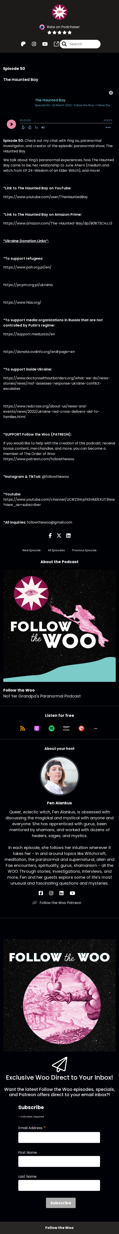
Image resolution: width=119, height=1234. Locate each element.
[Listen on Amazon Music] (66, 728)
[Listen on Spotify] (51, 728)
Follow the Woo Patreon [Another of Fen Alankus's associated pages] (57, 902)
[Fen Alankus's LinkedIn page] (64, 893)
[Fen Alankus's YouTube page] (75, 893)
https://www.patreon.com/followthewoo (38, 459)
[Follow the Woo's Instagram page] (31, 44)
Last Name (27, 1176)
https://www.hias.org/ (22, 302)
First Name (27, 1152)
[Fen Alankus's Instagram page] (54, 893)
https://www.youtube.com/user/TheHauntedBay (45, 196)
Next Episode (31, 550)
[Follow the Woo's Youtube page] (42, 44)
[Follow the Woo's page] (54, 44)
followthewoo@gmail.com (49, 522)
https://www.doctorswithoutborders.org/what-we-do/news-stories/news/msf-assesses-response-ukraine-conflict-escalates (56, 383)
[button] (95, 728)
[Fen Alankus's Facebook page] (43, 893)
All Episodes (56, 550)
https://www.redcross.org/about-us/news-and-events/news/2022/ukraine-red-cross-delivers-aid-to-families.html (51, 411)
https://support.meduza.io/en (29, 334)
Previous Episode (84, 550)
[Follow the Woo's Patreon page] (23, 44)
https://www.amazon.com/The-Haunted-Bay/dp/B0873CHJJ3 (57, 223)
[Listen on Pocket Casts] (81, 728)
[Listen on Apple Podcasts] (37, 728)
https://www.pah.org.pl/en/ (27, 267)
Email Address (32, 1128)
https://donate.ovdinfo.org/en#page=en (39, 351)
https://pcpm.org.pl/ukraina (28, 284)
